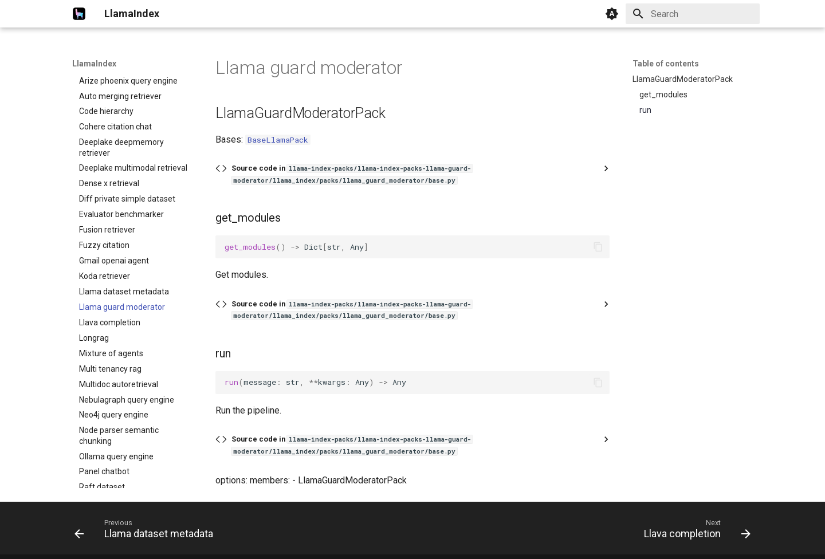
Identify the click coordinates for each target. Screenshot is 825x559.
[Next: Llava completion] (694, 531)
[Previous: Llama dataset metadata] (147, 531)
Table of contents (665, 63)
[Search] (693, 13)
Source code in (352, 174)
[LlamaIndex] (79, 13)
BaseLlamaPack (277, 140)
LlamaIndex (94, 63)
